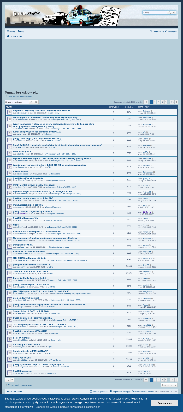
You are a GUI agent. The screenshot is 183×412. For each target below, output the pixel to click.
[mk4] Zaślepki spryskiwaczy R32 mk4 (32, 211)
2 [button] (154, 102)
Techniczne (47, 134)
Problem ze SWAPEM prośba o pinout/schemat (37, 231)
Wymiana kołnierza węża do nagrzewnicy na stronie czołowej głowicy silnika (52, 158)
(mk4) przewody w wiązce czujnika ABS (33, 198)
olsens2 (21, 353)
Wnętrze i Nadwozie (55, 141)
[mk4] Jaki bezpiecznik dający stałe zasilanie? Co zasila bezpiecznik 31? (49, 304)
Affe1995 (21, 147)
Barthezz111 (23, 174)
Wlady (20, 280)
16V (51, 274)
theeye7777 (23, 293)
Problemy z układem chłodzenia (29, 251)
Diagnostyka (52, 373)
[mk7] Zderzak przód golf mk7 (28, 205)
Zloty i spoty (54, 113)
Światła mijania (21, 171)
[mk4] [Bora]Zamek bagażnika (28, 178)
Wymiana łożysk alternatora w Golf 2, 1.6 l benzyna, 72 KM (42, 191)
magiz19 (21, 287)
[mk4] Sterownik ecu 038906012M (30, 331)
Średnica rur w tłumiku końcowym (30, 271)
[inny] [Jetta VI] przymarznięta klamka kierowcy (37, 138)
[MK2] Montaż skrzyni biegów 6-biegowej (34, 185)
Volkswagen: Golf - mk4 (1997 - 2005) (61, 154)
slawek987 (22, 320)
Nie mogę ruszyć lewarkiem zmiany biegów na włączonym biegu (45, 117)
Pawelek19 (22, 234)
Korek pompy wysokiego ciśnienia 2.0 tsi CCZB (37, 132)
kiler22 (20, 200)
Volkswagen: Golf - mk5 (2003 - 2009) (66, 300)
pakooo (21, 247)
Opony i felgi (56, 340)
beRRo (21, 154)
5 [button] (165, 102)
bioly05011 (22, 274)
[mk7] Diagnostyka (22, 371)
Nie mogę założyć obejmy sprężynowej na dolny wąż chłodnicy (45, 238)
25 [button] (172, 102)
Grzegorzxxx (23, 367)
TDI (49, 167)
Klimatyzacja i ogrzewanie (59, 247)
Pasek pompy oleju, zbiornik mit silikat (32, 318)
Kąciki (50, 347)
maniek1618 (23, 260)
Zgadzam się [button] (165, 403)
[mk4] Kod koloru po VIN (25, 218)
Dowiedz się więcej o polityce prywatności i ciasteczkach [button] (67, 407)
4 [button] (162, 102)
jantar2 (21, 187)
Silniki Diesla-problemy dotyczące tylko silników (68, 260)
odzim (20, 207)
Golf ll (16, 225)
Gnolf (20, 227)
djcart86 (21, 267)
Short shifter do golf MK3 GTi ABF (30, 351)
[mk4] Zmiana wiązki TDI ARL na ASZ (32, 284)
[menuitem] (20, 31)
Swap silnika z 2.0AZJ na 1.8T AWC (31, 311)
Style (51, 267)
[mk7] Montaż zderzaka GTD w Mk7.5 (31, 264)
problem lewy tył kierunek (26, 298)
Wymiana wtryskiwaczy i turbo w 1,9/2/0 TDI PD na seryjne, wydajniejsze (49, 165)
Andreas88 (22, 119)
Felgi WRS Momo (22, 338)
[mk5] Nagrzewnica (22, 245)
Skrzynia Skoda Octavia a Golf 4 (29, 278)
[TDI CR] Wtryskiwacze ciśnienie (29, 258)
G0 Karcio (22, 214)
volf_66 (21, 347)
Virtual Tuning (56, 360)
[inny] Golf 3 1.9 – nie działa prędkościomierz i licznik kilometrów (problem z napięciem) (57, 145)
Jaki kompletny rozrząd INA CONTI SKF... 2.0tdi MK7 (39, 324)
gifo (19, 134)
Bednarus (22, 113)
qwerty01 (21, 180)
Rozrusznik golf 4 (22, 151)
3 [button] (158, 102)
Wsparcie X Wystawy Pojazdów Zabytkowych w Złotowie (42, 110)
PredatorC (22, 313)
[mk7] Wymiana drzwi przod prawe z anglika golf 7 (38, 364)
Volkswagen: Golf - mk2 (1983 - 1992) (66, 119)
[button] (145, 102)
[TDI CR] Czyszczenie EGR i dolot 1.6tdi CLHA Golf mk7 (41, 291)
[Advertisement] (91, 65)
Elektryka (51, 147)
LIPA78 (21, 373)
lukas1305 (22, 300)
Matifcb (21, 141)
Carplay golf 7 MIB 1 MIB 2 (26, 344)
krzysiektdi (22, 333)
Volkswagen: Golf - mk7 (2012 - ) (65, 320)
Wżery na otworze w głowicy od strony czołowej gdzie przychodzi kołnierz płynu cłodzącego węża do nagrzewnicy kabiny (53, 125)
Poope (20, 307)
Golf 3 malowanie (22, 358)
